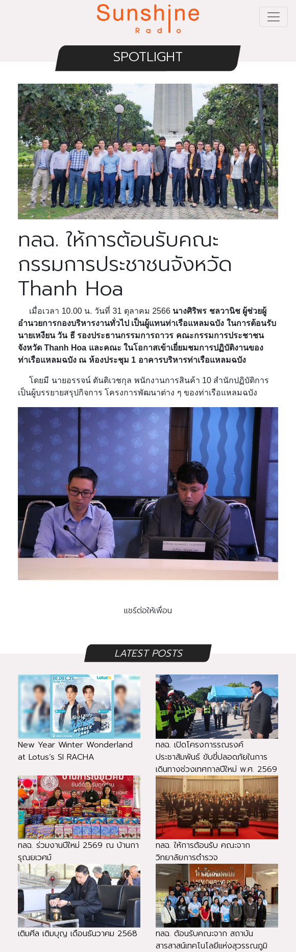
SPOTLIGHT (148, 57)
